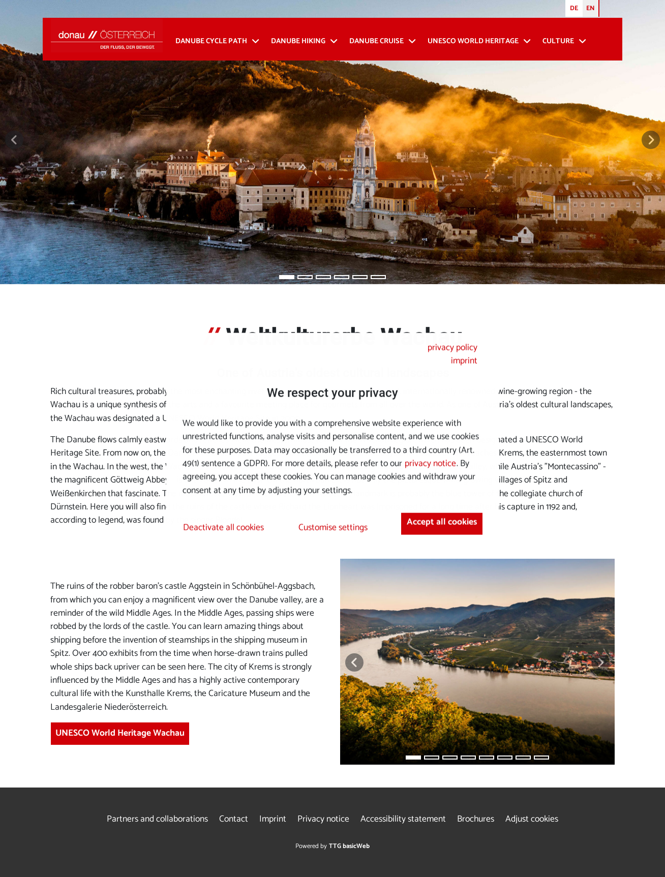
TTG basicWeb (349, 846)
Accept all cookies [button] (442, 522)
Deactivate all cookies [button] (223, 528)
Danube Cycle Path (211, 41)
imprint (464, 361)
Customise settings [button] (333, 528)
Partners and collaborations (157, 819)
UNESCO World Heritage (473, 41)
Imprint (272, 819)
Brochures (475, 819)
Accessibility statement (403, 819)
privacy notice (430, 464)
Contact (233, 819)
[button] (14, 140)
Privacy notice (323, 819)
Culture (558, 41)
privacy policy (452, 348)
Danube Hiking (298, 41)
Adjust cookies (531, 819)
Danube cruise (376, 41)
